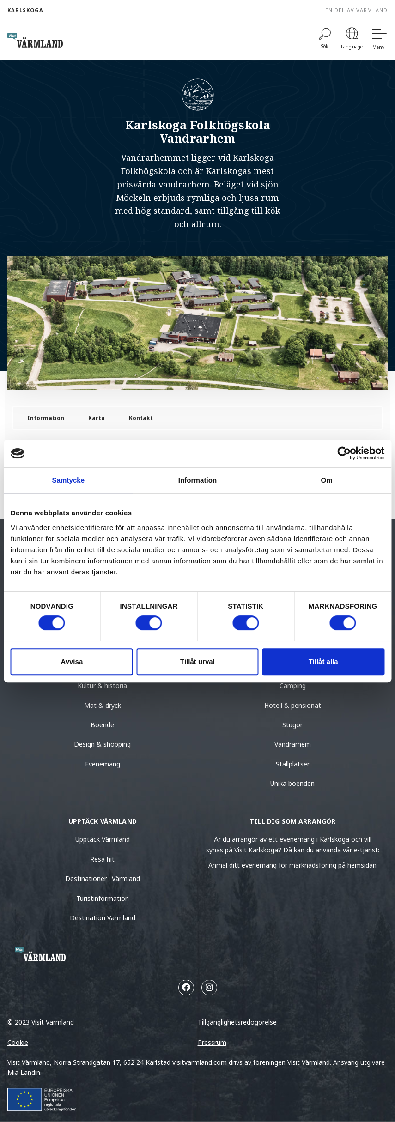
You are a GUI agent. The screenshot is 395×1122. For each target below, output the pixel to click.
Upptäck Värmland (102, 839)
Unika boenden (292, 783)
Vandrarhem (292, 744)
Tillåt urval (197, 661)
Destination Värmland (102, 917)
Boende (102, 724)
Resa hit (102, 859)
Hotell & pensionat (292, 705)
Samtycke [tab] (68, 480)
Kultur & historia (102, 685)
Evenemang (102, 764)
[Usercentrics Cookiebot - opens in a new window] (344, 453)
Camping (293, 685)
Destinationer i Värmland (102, 878)
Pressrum (212, 1042)
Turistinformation (102, 898)
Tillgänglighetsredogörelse (237, 1022)
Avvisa (72, 661)
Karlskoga (25, 10)
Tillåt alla (323, 661)
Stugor (292, 724)
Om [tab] (327, 480)
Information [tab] (197, 480)
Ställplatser (293, 764)
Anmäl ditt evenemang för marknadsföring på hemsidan (292, 865)
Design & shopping (102, 744)
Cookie (17, 1042)
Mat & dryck (102, 705)
